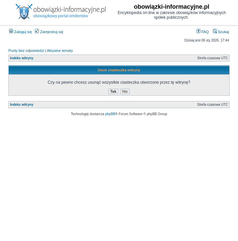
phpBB (110, 114)
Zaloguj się (20, 32)
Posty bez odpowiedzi (26, 51)
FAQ (202, 32)
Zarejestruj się (49, 32)
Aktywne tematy (60, 51)
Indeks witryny (21, 58)
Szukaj (221, 32)
